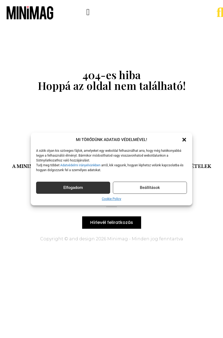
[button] (184, 139)
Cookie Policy (111, 199)
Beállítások (150, 187)
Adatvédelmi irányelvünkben (80, 165)
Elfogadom (73, 187)
